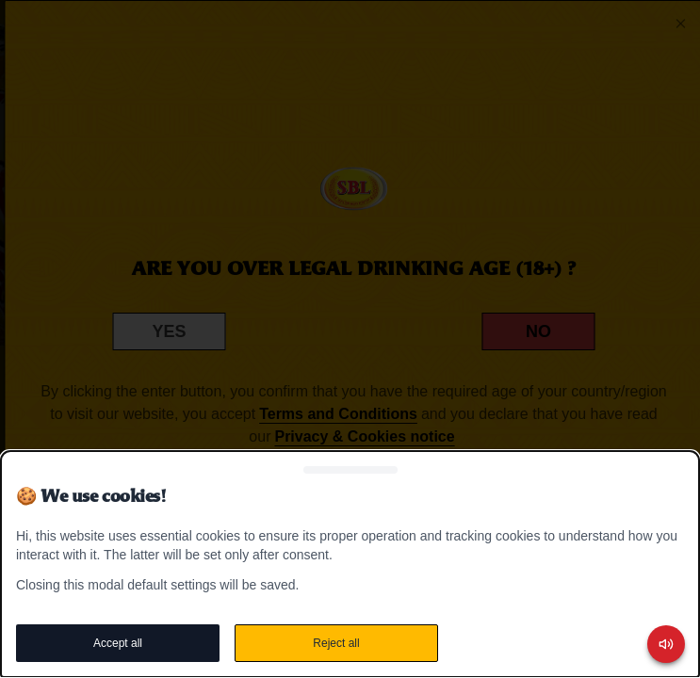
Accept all (117, 643)
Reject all (336, 643)
